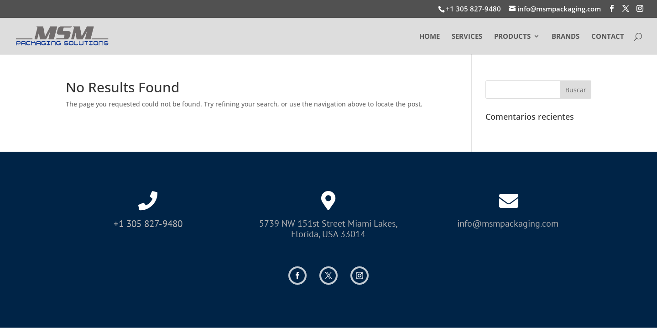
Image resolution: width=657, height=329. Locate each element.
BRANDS (565, 37)
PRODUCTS (512, 37)
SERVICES (467, 37)
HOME (429, 37)
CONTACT (607, 37)
